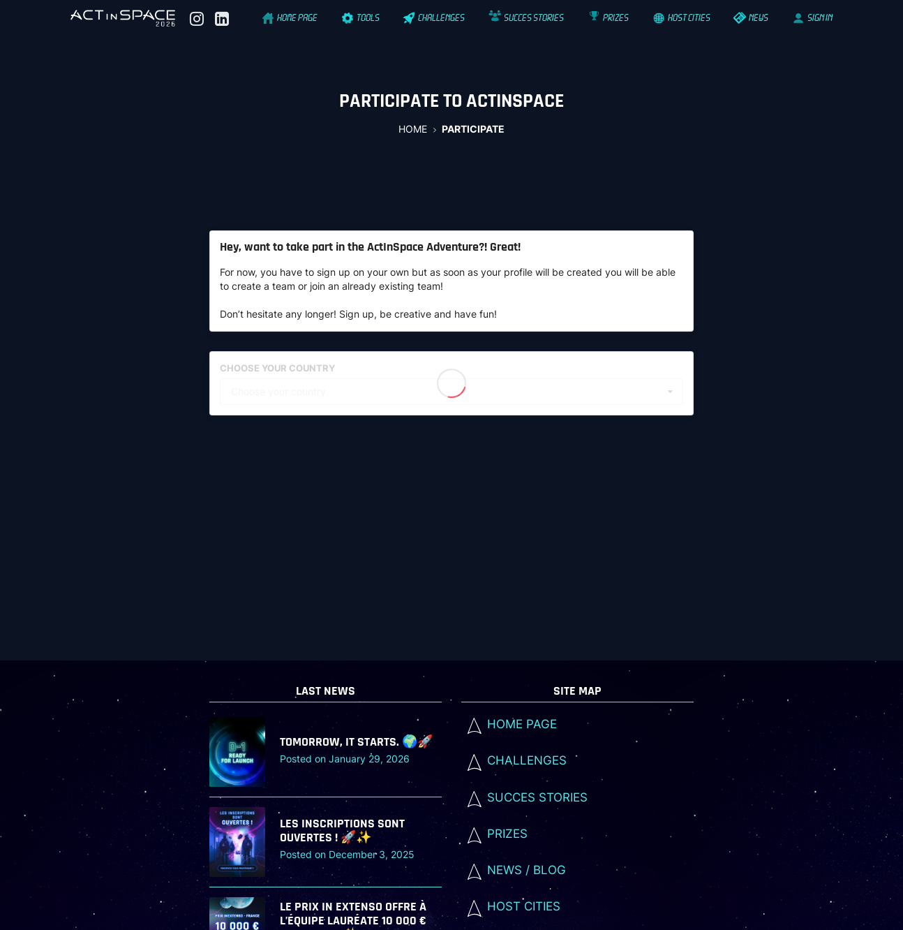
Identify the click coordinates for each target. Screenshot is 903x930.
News (752, 17)
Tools (361, 17)
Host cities (681, 17)
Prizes (608, 17)
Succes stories (527, 17)
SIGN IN (813, 17)
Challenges (434, 17)
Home (412, 129)
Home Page (290, 17)
